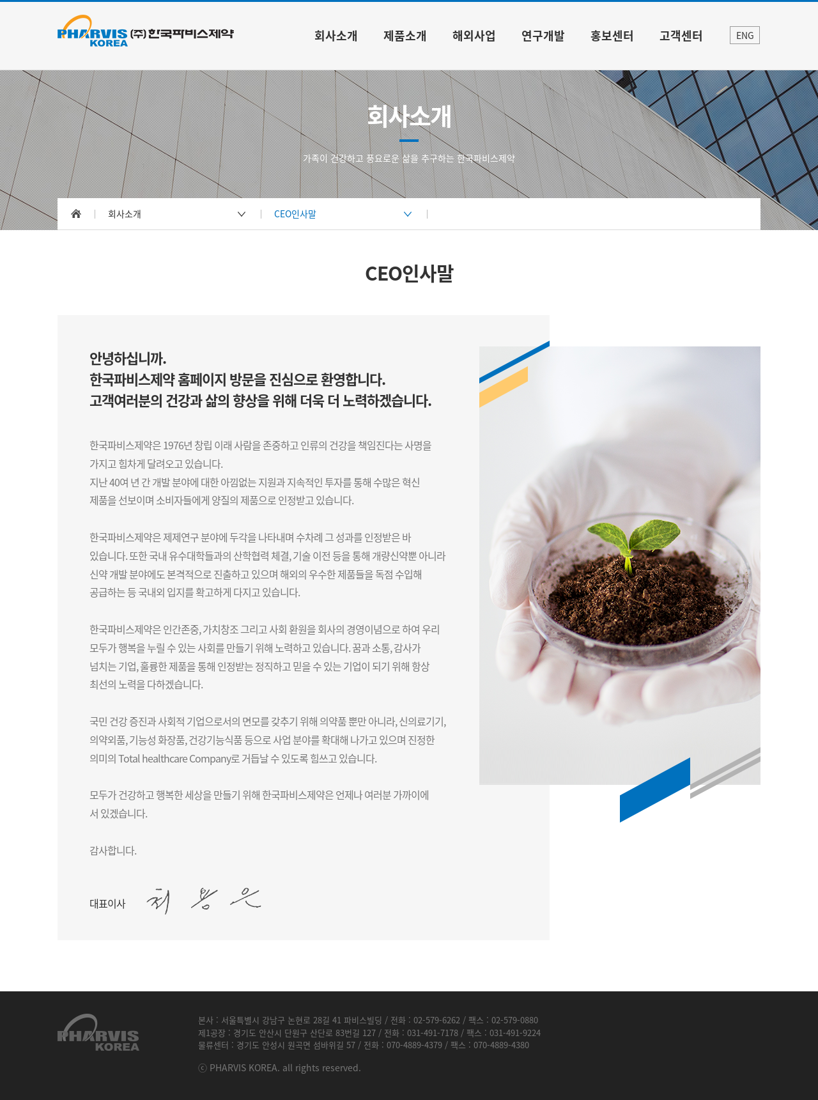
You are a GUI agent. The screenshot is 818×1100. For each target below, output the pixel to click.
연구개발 (543, 35)
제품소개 (405, 35)
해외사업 (474, 35)
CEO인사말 (295, 213)
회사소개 (336, 35)
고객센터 (681, 35)
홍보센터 (612, 35)
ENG (745, 35)
